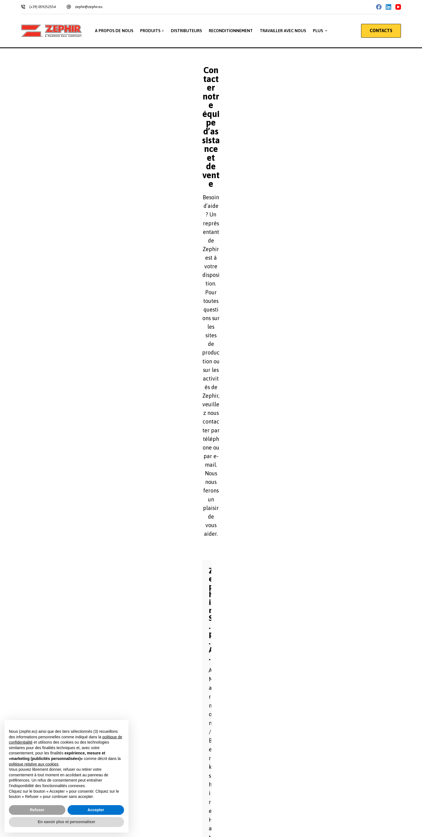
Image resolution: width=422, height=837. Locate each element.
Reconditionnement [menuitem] (231, 30)
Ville (218, 414)
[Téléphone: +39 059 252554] (289, 742)
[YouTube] (398, 7)
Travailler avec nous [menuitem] (283, 30)
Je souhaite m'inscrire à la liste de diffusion (117, 599)
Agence (81, 414)
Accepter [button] (96, 810)
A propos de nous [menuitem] (113, 30)
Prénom (81, 385)
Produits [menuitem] (153, 30)
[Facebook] (379, 7)
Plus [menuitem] (321, 30)
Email (79, 473)
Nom (218, 385)
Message (80, 502)
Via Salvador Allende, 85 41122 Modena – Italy (99, 184)
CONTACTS (381, 30)
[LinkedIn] (388, 7)
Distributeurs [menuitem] (186, 30)
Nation (80, 444)
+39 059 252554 (66, 204)
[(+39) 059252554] (23, 7)
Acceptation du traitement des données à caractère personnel (134, 625)
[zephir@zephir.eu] (69, 7)
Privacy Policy (47, 713)
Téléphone (224, 444)
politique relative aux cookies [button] (33, 764)
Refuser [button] (37, 810)
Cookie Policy (75, 713)
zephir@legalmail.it (70, 225)
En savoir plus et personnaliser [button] (66, 822)
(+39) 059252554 (42, 7)
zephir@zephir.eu (88, 7)
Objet (219, 473)
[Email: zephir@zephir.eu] (289, 762)
